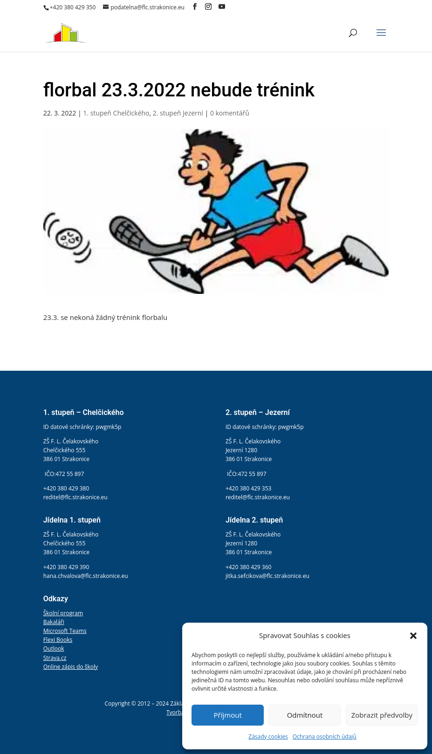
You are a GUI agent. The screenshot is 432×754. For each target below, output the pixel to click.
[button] (413, 635)
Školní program (63, 613)
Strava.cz (55, 658)
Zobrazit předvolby (381, 715)
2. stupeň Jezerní (178, 113)
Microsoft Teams (65, 631)
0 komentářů (229, 113)
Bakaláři (53, 622)
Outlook (53, 648)
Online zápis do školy (70, 667)
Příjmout (228, 715)
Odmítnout (305, 715)
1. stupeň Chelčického (116, 113)
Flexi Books (58, 640)
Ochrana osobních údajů (325, 736)
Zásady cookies (268, 736)
